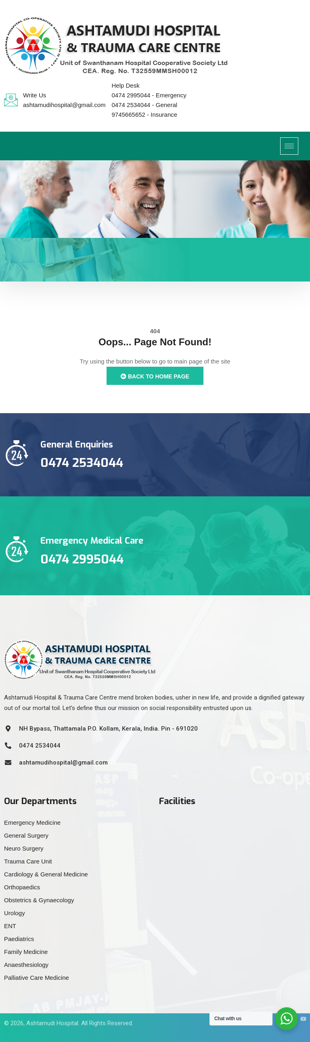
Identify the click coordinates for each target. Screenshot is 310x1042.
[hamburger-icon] (289, 146)
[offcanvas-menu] (304, 145)
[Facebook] (264, 1008)
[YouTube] (300, 1008)
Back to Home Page (155, 376)
